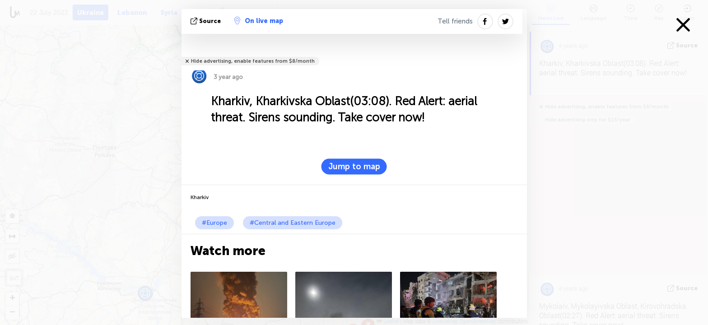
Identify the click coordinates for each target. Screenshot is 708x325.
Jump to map (354, 167)
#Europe (214, 223)
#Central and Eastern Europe (292, 223)
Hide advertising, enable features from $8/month (253, 61)
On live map (258, 21)
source (206, 21)
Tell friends (455, 21)
